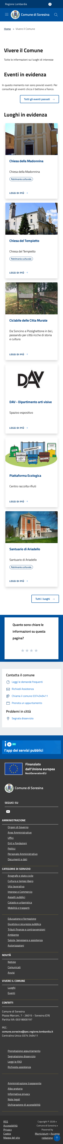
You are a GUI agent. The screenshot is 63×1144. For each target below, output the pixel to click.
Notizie (12, 962)
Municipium (41, 1134)
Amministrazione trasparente (24, 1083)
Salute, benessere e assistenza (25, 940)
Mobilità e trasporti (19, 908)
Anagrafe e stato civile (20, 876)
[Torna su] (57, 1138)
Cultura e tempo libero (20, 881)
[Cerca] (56, 15)
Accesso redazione (51, 1136)
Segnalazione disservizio (21, 1056)
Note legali (14, 1099)
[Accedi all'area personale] (50, 4)
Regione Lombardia (16, 4)
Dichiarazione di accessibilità (24, 1105)
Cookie (7, 1134)
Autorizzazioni (16, 945)
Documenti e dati (17, 859)
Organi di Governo (18, 827)
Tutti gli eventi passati (39, 99)
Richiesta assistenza (19, 1067)
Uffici (11, 838)
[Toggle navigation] (7, 14)
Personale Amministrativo (22, 854)
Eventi (11, 993)
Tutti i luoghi (45, 599)
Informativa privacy (19, 1094)
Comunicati (14, 967)
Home (7, 29)
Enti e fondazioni (17, 843)
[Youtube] (8, 811)
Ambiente (13, 935)
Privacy (7, 1130)
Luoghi (11, 988)
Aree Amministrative (20, 832)
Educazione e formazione (22, 919)
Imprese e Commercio (20, 892)
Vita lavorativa (16, 886)
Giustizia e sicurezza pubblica (24, 924)
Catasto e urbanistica (20, 902)
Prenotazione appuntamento (24, 1051)
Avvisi (11, 973)
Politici (11, 849)
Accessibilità (10, 1126)
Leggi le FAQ (15, 1062)
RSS (5, 1122)
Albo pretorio (15, 1089)
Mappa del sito (11, 1138)
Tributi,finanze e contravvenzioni (26, 929)
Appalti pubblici (16, 897)
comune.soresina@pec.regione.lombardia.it (27, 1031)
